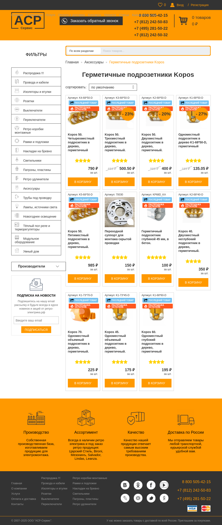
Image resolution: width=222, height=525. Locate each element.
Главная (17, 15)
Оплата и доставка (71, 15)
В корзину (82, 182)
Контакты (94, 15)
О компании (34, 15)
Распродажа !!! (50, 478)
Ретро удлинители (84, 504)
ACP (28, 21)
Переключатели (51, 504)
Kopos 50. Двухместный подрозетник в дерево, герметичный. (152, 142)
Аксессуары (94, 62)
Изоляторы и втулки (54, 488)
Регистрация (200, 5)
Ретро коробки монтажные (90, 478)
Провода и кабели (53, 483)
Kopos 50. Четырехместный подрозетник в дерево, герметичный (81, 142)
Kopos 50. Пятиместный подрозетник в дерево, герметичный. (79, 239)
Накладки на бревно (86, 488)
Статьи (124, 15)
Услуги (50, 15)
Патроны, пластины (85, 498)
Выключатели (50, 498)
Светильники (81, 493)
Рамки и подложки (84, 483)
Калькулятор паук (144, 15)
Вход (180, 5)
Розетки (46, 493)
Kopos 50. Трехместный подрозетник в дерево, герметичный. (115, 142)
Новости (110, 15)
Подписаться (36, 329)
